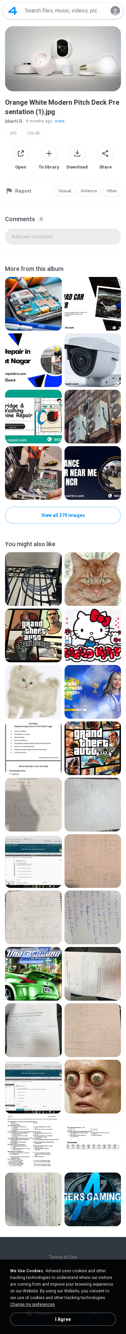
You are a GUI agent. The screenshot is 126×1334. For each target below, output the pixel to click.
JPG (13, 133)
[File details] (33, 304)
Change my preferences (32, 1304)
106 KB (33, 133)
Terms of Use (63, 1257)
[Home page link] (13, 11)
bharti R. (14, 121)
